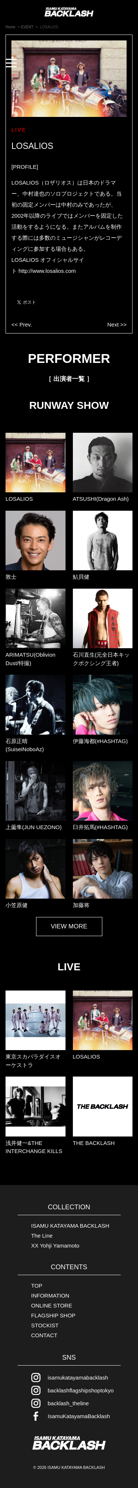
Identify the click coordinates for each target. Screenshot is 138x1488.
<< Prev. (21, 324)
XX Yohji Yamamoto (55, 1245)
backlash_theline (68, 1403)
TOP (37, 1285)
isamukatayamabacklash (78, 1377)
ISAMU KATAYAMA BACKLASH (70, 1226)
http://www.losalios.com (47, 271)
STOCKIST (45, 1325)
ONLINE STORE (51, 1305)
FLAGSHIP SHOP (53, 1315)
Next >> (117, 324)
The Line (42, 1235)
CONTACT (44, 1335)
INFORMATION (50, 1295)
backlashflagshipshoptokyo (81, 1390)
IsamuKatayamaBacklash (79, 1416)
